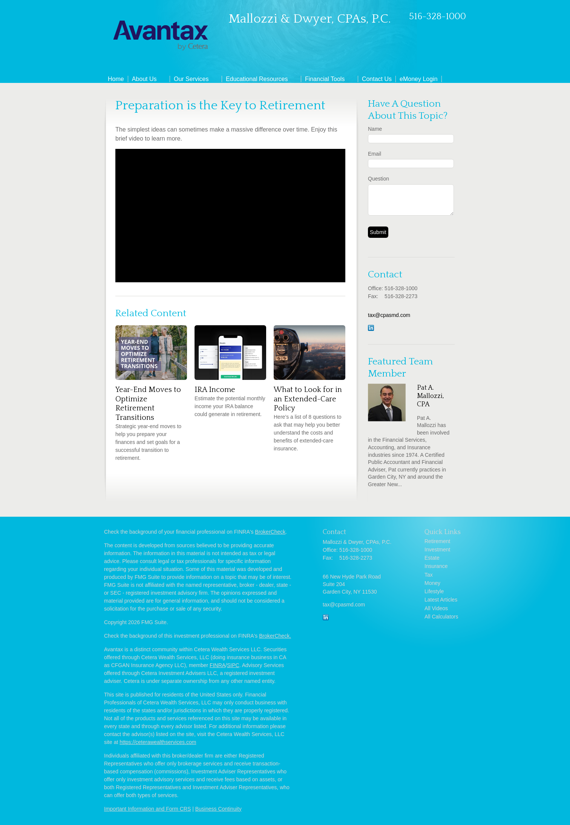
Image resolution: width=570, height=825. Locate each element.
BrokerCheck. (275, 636)
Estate (432, 558)
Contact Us (377, 79)
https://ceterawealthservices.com (158, 742)
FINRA (217, 665)
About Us (144, 79)
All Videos (436, 608)
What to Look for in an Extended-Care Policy (308, 399)
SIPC (233, 665)
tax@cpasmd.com (389, 315)
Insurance (435, 566)
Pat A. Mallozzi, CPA (430, 396)
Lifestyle (434, 591)
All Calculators (441, 617)
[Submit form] (378, 232)
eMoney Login (419, 79)
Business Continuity (218, 809)
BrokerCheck (270, 532)
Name (375, 129)
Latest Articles (440, 600)
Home (116, 79)
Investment (437, 549)
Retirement (437, 541)
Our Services (191, 79)
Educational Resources (257, 79)
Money (432, 583)
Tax (428, 575)
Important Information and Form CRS (147, 809)
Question (378, 179)
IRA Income (215, 390)
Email (374, 154)
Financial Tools (325, 79)
